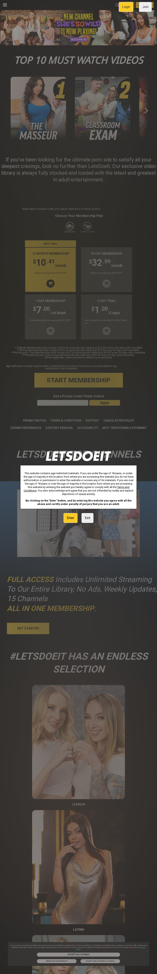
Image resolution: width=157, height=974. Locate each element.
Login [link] (126, 7)
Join (145, 7)
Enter (70, 518)
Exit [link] (87, 518)
